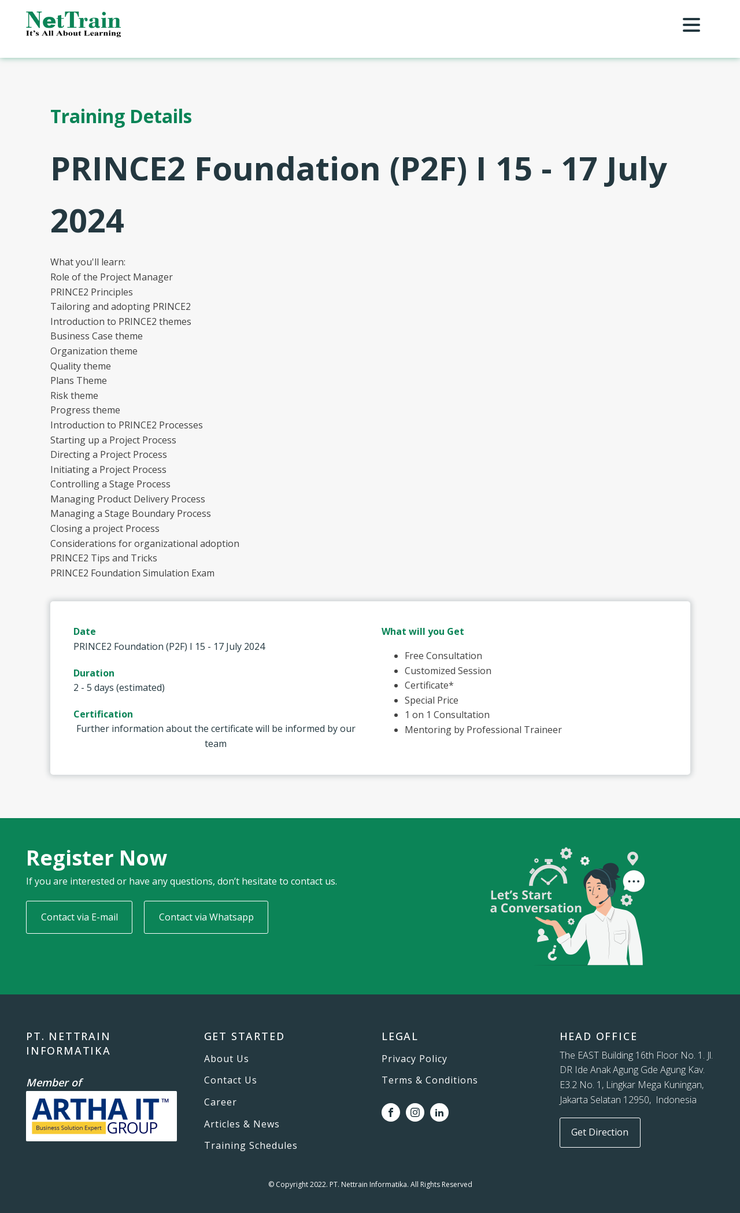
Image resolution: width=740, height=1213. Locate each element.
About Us (226, 1059)
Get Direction (599, 1132)
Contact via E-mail (79, 917)
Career (220, 1102)
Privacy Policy (414, 1059)
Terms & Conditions (430, 1080)
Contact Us (230, 1080)
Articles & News (242, 1124)
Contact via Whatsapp (206, 917)
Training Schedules (251, 1146)
